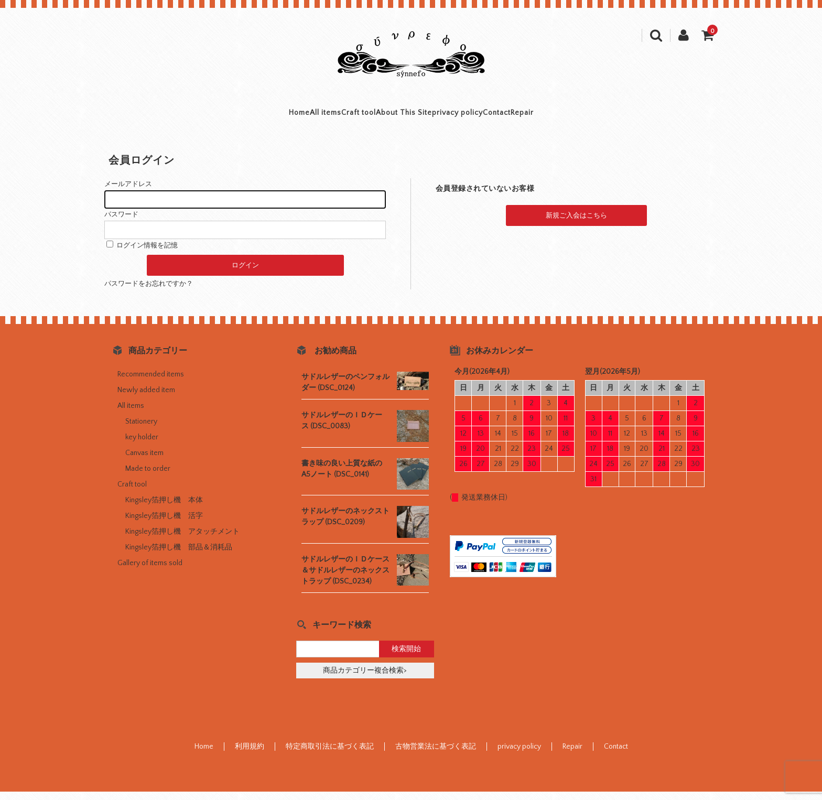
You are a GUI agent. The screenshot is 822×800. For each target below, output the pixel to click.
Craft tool (328, 117)
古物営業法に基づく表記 (435, 755)
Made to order (147, 477)
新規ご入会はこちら (576, 224)
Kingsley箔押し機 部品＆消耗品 (178, 556)
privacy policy (487, 117)
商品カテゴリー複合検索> (365, 679)
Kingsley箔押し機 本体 (164, 508)
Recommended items (150, 383)
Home (211, 117)
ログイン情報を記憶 (142, 253)
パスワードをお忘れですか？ (148, 292)
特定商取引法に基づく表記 (330, 755)
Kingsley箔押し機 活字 (164, 524)
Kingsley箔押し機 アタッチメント (182, 540)
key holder (141, 445)
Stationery (141, 430)
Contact (556, 117)
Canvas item (144, 461)
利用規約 (249, 755)
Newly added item (146, 398)
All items (266, 117)
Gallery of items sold (149, 571)
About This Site (403, 117)
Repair (610, 117)
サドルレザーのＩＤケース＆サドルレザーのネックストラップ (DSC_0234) (345, 579)
